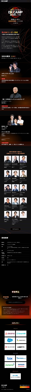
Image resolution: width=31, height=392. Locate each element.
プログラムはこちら (15, 229)
